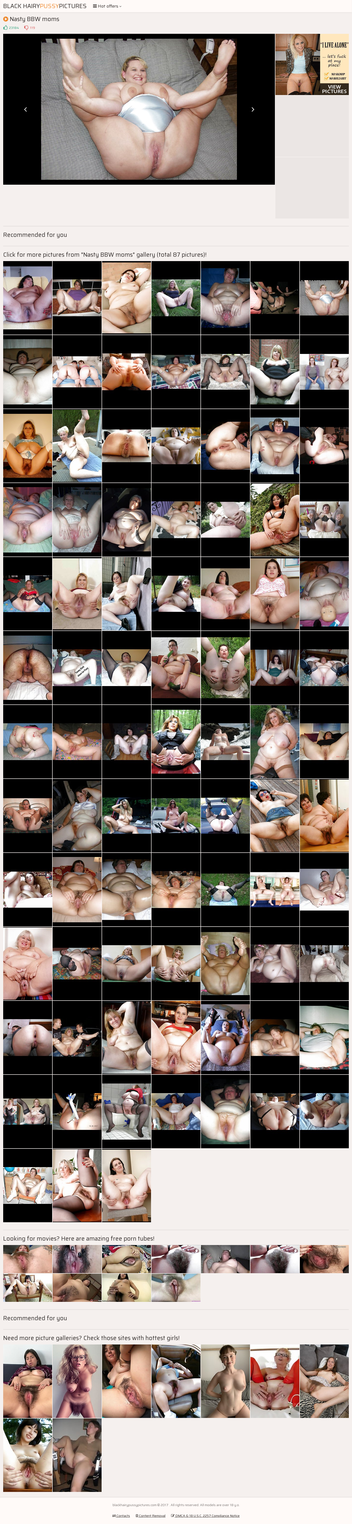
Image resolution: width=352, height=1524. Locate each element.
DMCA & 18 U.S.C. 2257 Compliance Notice (205, 1515)
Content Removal (150, 1515)
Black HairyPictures (45, 6)
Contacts (121, 1515)
